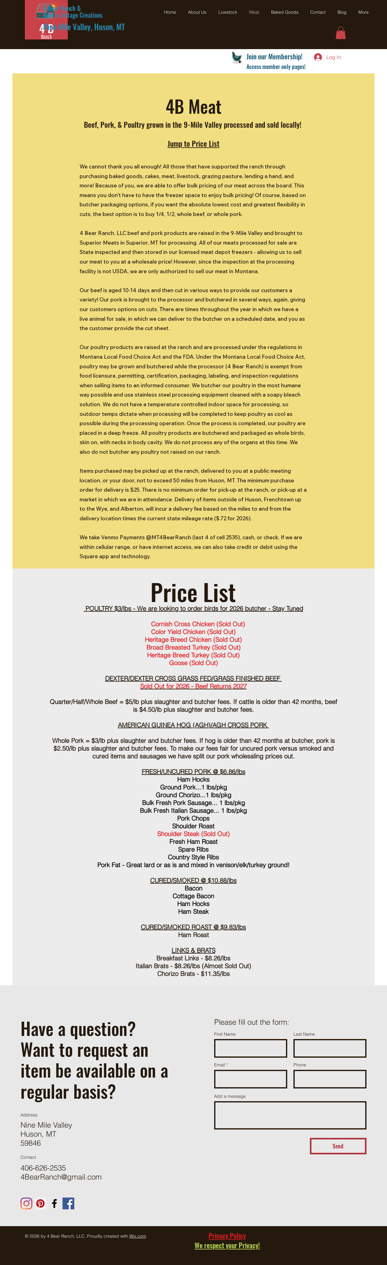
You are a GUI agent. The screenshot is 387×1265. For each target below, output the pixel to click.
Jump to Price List (193, 143)
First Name (225, 1034)
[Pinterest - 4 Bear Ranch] (40, 1203)
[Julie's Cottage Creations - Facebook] (68, 1203)
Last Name (304, 1034)
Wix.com (137, 1236)
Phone (299, 1065)
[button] (340, 32)
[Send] (338, 1146)
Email (219, 1065)
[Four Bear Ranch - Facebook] (54, 1203)
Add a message (230, 1096)
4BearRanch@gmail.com (61, 1176)
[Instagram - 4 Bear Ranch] (26, 1203)
